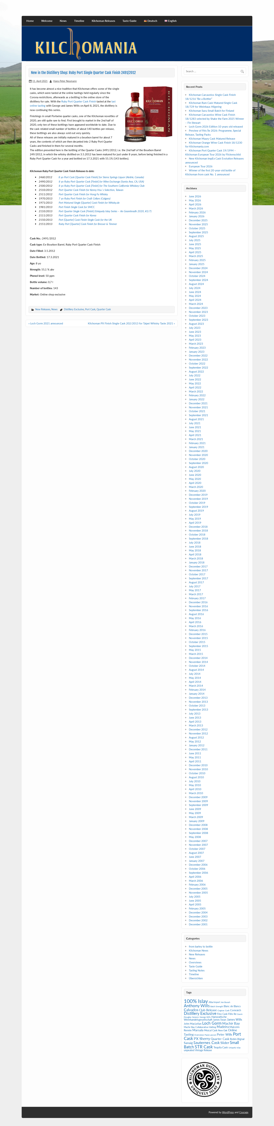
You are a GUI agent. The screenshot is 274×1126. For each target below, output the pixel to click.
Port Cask (90, 309)
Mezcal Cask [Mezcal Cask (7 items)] (210, 1030)
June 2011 (195, 753)
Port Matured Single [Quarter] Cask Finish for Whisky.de (89, 202)
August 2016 (196, 614)
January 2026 (196, 216)
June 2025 (195, 244)
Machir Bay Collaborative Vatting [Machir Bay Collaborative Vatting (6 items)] (200, 1027)
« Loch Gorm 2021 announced (45, 323)
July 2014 (194, 673)
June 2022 (195, 379)
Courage (243, 1112)
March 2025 (196, 256)
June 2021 (195, 427)
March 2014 (196, 685)
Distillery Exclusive (74, 309)
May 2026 (195, 200)
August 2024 (196, 283)
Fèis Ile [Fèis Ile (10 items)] (232, 1013)
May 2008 (195, 836)
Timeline (79, 20)
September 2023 (198, 319)
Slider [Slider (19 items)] (224, 1042)
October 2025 (197, 228)
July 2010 (194, 781)
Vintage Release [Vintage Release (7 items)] (203, 1050)
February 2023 (197, 347)
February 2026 (197, 212)
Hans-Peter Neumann (65, 81)
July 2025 (194, 240)
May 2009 (195, 813)
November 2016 (198, 606)
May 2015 (195, 649)
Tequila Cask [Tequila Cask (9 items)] (221, 1047)
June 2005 (195, 900)
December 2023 (198, 307)
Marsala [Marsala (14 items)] (197, 1030)
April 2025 (195, 252)
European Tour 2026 (200, 166)
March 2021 (196, 439)
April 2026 (195, 204)
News (63, 20)
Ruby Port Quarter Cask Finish (78, 101)
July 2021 (194, 423)
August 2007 (196, 852)
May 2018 (195, 550)
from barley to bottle (201, 946)
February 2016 (197, 629)
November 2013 (198, 701)
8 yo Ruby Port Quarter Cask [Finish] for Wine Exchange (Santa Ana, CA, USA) (101, 181)
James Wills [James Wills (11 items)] (234, 1019)
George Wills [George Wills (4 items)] (205, 1017)
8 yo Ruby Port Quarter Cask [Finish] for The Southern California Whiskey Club (102, 185)
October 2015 (197, 642)
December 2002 (198, 920)
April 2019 (195, 522)
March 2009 (196, 817)
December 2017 (198, 566)
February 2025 (197, 260)
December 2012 (198, 729)
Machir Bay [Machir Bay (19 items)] (231, 1023)
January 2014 (196, 693)
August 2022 (196, 371)
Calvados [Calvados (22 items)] (191, 1010)
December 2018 (198, 526)
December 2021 (198, 403)
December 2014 (198, 657)
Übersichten (196, 978)
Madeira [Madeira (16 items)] (223, 1027)
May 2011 (195, 757)
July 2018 (194, 542)
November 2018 (198, 530)
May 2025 (195, 248)
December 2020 (198, 450)
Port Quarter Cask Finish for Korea (77, 215)
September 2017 (198, 578)
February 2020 (197, 490)
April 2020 (195, 482)
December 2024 (198, 268)
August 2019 (196, 510)
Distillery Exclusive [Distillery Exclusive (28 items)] (200, 1013)
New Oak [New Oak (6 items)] (222, 1030)
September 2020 (198, 462)
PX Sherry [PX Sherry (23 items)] (202, 1038)
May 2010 (195, 785)
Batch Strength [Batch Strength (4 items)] (216, 1006)
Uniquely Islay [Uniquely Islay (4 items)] (235, 1047)
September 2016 (198, 610)
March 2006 (196, 880)
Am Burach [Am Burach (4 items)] (225, 1002)
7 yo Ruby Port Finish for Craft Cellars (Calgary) (84, 198)
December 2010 (198, 765)
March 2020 (196, 486)
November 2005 (198, 892)
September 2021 (198, 415)
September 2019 (198, 506)
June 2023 (195, 331)
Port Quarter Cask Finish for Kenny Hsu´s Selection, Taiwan (91, 189)
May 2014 (195, 677)
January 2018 (196, 562)
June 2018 (195, 546)
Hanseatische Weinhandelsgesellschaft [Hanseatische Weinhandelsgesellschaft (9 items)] (205, 1018)
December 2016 (198, 602)
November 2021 (198, 407)
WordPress (228, 1112)
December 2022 (198, 355)
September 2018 (198, 538)
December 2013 (198, 697)
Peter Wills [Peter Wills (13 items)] (224, 1034)
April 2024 (195, 299)
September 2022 (198, 367)
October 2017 (197, 574)
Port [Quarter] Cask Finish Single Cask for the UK (85, 219)
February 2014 (197, 689)
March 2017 (196, 594)
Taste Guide (129, 20)
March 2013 (196, 725)
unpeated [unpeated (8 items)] (189, 1050)
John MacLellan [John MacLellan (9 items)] (192, 1023)
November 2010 (198, 769)
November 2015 (198, 638)
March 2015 (196, 653)
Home (30, 20)
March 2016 (196, 626)
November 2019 (198, 498)
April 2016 (195, 622)
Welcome (46, 20)
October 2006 (197, 868)
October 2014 (197, 665)
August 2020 (196, 467)
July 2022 (194, 375)
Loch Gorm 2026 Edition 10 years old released (216, 126)
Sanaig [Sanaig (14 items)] (188, 1043)
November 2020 (198, 454)
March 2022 (196, 391)
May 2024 (195, 295)
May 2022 (195, 383)
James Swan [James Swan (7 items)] (219, 1019)
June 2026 (195, 196)
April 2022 (195, 387)
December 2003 (198, 916)
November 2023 (198, 311)
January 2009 (196, 821)
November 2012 (198, 733)
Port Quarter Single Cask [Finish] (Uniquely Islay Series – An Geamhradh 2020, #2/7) (105, 211)
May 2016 (195, 618)
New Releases (42, 309)
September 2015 (198, 646)
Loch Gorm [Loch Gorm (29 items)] (212, 1023)
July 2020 (194, 470)
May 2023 (195, 335)
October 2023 (197, 315)
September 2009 (198, 805)
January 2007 (196, 860)
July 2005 (194, 896)
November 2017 (198, 570)
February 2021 (197, 443)
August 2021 (196, 419)
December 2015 (198, 634)
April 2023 (195, 339)
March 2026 (196, 208)
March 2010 (196, 793)
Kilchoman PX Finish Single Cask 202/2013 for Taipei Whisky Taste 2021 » (131, 323)
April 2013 (195, 721)
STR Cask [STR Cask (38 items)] (204, 1046)
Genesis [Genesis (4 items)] (195, 1017)
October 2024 (197, 275)
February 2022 (197, 395)
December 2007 (198, 840)
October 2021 (197, 411)
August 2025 (196, 236)
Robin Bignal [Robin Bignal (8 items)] (237, 1039)
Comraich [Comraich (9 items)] (235, 1010)
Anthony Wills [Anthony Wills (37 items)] (197, 1005)
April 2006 (195, 876)
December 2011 (198, 749)
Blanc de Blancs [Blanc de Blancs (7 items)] (232, 1006)
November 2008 (198, 828)
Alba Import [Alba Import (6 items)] (214, 1002)
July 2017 (194, 586)
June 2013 (195, 717)
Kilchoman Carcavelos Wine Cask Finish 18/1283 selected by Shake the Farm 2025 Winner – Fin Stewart (214, 118)
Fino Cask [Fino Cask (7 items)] (222, 1013)
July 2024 (194, 287)
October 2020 (197, 458)
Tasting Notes (197, 970)
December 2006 (198, 864)
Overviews (195, 962)
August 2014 (196, 669)
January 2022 (196, 399)
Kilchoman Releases (103, 20)
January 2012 (196, 745)
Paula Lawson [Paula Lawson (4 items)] (210, 1035)
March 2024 (196, 303)
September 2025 (198, 232)
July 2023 (194, 327)
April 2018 (195, 554)
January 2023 (196, 351)
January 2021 (196, 447)
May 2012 (195, 741)
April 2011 (195, 761)
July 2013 (194, 713)
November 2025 (198, 224)
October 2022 (197, 363)
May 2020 (195, 478)
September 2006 (198, 872)
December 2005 (198, 888)
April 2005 (195, 904)
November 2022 (198, 359)
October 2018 (197, 534)
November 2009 (198, 801)
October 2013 (197, 705)
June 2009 (195, 809)
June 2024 (195, 291)
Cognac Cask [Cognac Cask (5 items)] (223, 1010)
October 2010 (197, 773)
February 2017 (197, 598)
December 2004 (198, 912)
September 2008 (198, 832)
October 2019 (197, 502)
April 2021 (195, 435)
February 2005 (197, 908)
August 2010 (196, 777)
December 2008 (198, 824)
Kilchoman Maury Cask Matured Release (212, 138)
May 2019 (195, 518)
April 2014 (195, 681)
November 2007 (198, 844)
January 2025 (196, 264)
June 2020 (195, 474)
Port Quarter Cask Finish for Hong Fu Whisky (83, 194)
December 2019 (198, 494)
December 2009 (198, 797)
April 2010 (195, 789)
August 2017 (196, 582)
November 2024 (198, 272)
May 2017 (195, 590)
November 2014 (198, 661)
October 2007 (197, 848)
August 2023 (196, 323)
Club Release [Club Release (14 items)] (208, 1010)
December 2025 (198, 220)
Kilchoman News (198, 950)
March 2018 (196, 558)
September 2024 (198, 279)
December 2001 (198, 924)
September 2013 (198, 709)
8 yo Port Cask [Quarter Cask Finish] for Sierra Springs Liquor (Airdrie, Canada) (101, 177)
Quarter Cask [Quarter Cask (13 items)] (220, 1039)
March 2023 (196, 343)
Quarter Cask (104, 309)
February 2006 (197, 884)
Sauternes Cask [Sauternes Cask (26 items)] (206, 1042)
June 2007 (195, 856)
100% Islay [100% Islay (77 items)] (196, 1001)
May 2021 (195, 431)
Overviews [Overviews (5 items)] (199, 1035)
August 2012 (196, 737)
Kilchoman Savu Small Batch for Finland (211, 110)
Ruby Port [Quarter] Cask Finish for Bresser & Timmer (88, 223)
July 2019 (194, 514)
